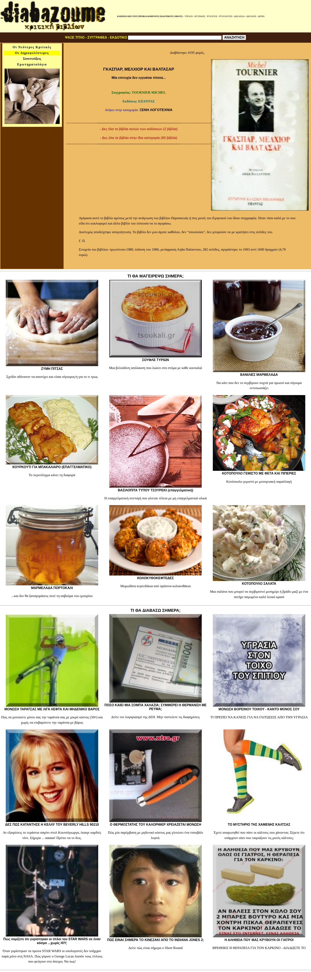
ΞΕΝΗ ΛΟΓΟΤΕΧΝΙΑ (155, 110)
